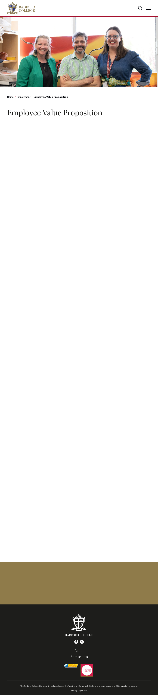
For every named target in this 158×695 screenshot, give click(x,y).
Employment (23, 97)
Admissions (79, 657)
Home (10, 97)
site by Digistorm (79, 690)
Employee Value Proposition (51, 97)
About (79, 650)
